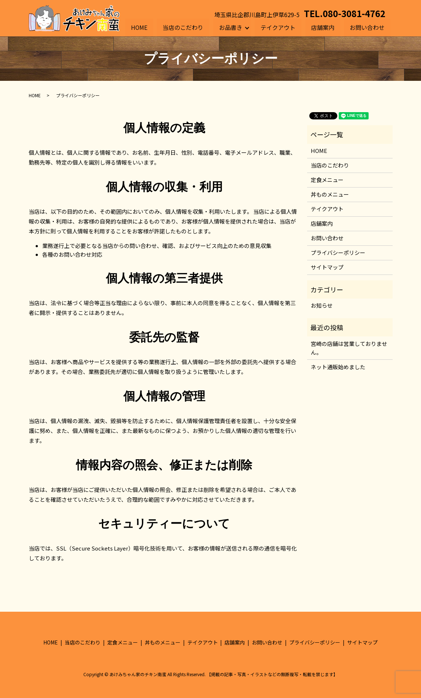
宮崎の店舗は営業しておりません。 (349, 348)
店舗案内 (322, 27)
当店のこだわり (183, 27)
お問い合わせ (367, 27)
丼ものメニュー (330, 194)
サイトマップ (327, 267)
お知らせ (322, 305)
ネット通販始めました (338, 367)
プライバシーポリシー (338, 252)
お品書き (230, 27)
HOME (139, 27)
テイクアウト (278, 27)
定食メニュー (327, 180)
